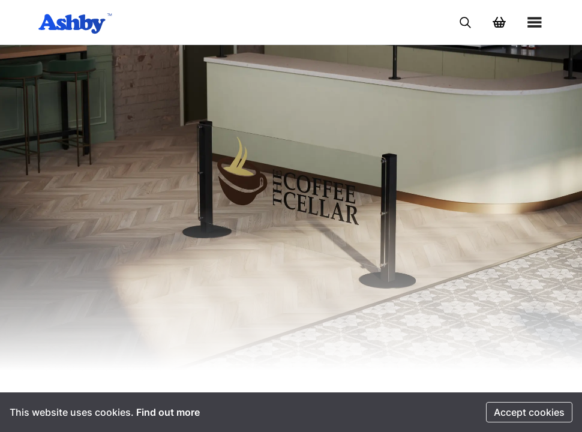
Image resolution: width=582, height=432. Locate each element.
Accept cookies (529, 412)
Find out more (168, 412)
